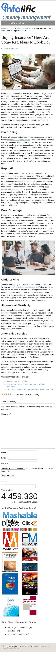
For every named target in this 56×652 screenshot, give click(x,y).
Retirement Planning (16, 634)
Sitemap (10, 648)
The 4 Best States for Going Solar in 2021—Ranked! (30, 389)
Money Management (23, 28)
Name (4, 452)
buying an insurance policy (18, 140)
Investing (11, 631)
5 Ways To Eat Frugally (17, 381)
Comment (6, 414)
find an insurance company (25, 287)
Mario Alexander (11, 48)
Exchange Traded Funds (18, 627)
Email (4, 458)
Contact (16, 648)
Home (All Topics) (7, 28)
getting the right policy (39, 117)
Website (4, 463)
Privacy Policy (39, 646)
